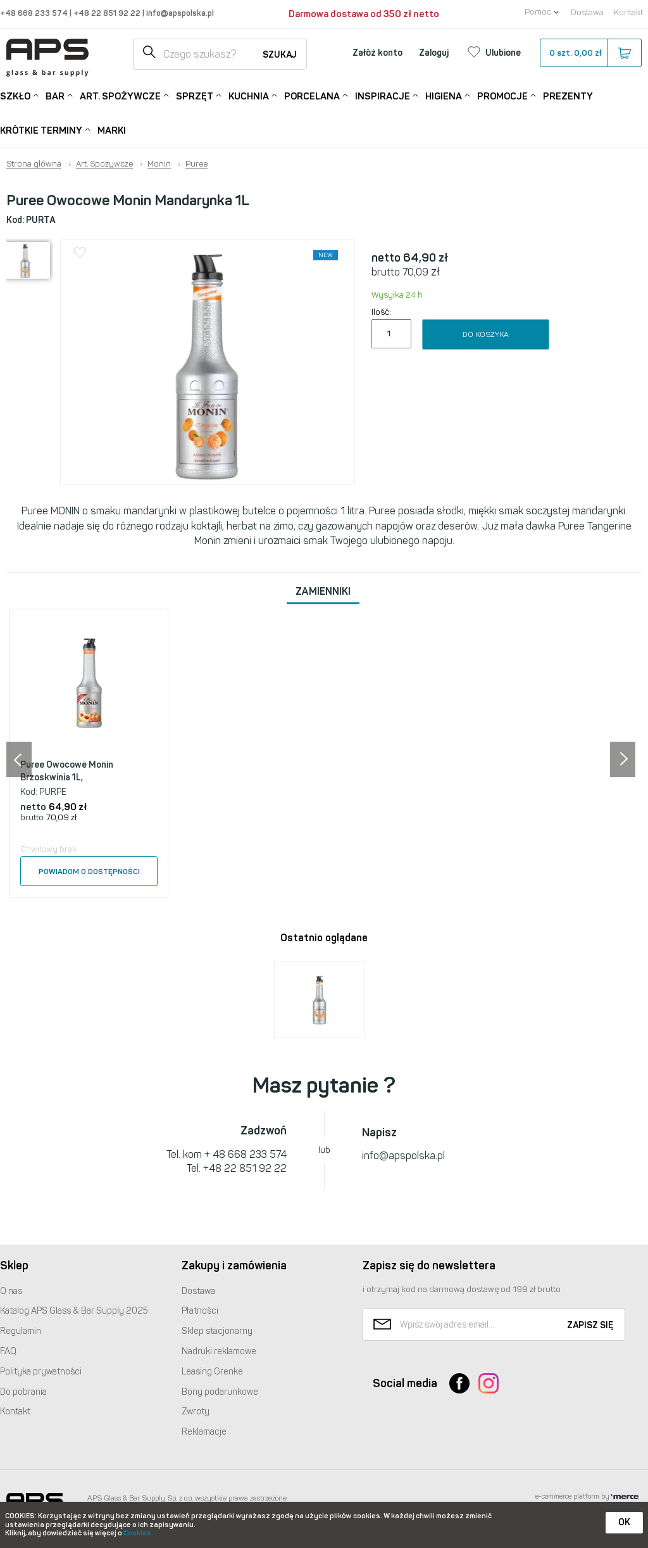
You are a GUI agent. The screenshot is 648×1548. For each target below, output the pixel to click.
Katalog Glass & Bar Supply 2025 (74, 1310)
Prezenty (568, 96)
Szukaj (280, 54)
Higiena (443, 95)
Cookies (137, 1533)
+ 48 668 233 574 (245, 1154)
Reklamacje (204, 1431)
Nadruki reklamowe (219, 1351)
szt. (590, 53)
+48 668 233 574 (35, 13)
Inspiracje (382, 95)
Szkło (15, 95)
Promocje (502, 95)
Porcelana (312, 95)
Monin (159, 164)
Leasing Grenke (212, 1371)
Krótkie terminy (41, 129)
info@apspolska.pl (179, 13)
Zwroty (195, 1411)
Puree (196, 164)
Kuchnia (248, 95)
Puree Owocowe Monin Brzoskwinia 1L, (66, 771)
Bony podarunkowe (220, 1391)
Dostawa (587, 12)
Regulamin (20, 1331)
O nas (11, 1291)
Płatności (200, 1310)
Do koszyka (486, 334)
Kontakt (628, 12)
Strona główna (33, 164)
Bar (55, 95)
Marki (111, 130)
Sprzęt (194, 95)
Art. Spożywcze (120, 95)
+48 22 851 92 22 (107, 13)
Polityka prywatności (41, 1371)
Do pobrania (23, 1391)
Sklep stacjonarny (217, 1331)
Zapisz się (590, 1325)
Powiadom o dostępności (89, 871)
